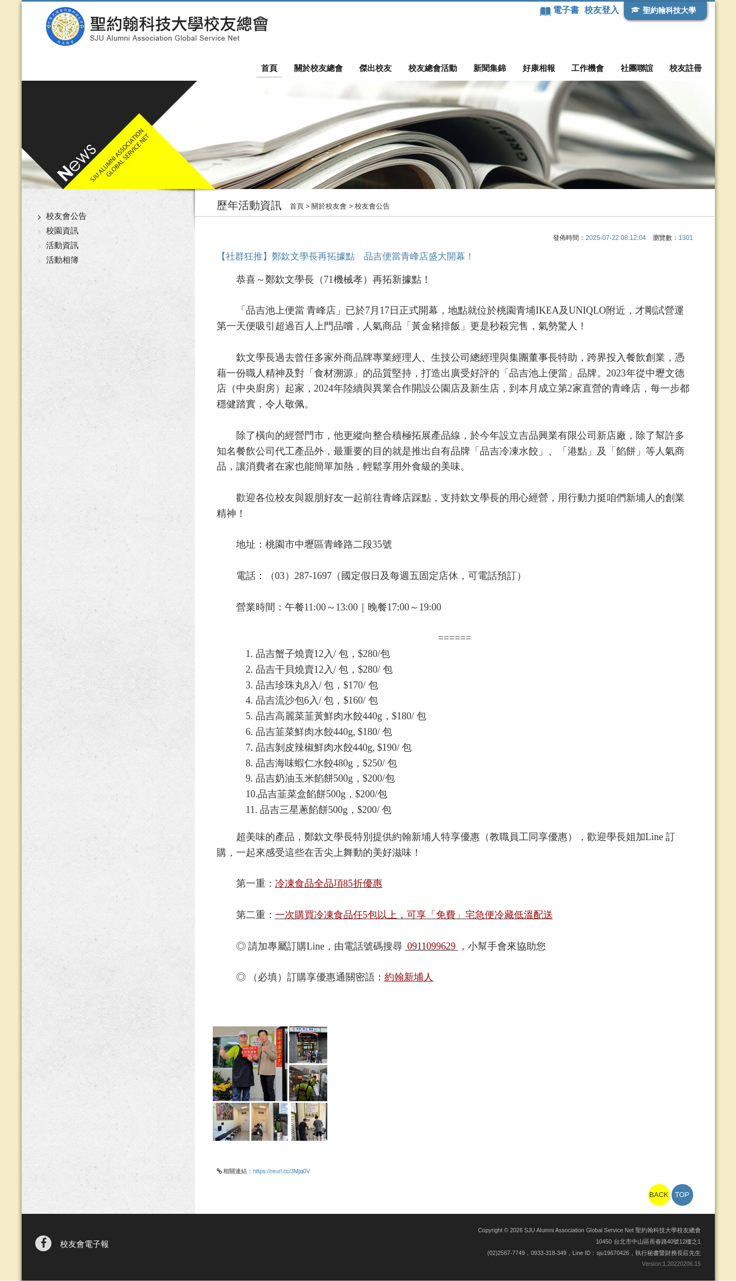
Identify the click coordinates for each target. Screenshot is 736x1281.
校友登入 (601, 10)
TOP (682, 1195)
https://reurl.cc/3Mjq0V (281, 1171)
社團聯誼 (638, 68)
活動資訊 (62, 245)
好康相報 (541, 68)
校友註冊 (686, 68)
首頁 (276, 68)
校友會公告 (66, 216)
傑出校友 (380, 68)
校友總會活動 (437, 68)
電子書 (567, 10)
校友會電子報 (84, 1244)
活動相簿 (62, 260)
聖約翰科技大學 (669, 10)
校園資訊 (62, 231)
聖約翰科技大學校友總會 (154, 26)
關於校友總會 (324, 68)
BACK (658, 1195)
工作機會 (590, 68)
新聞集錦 (493, 68)
